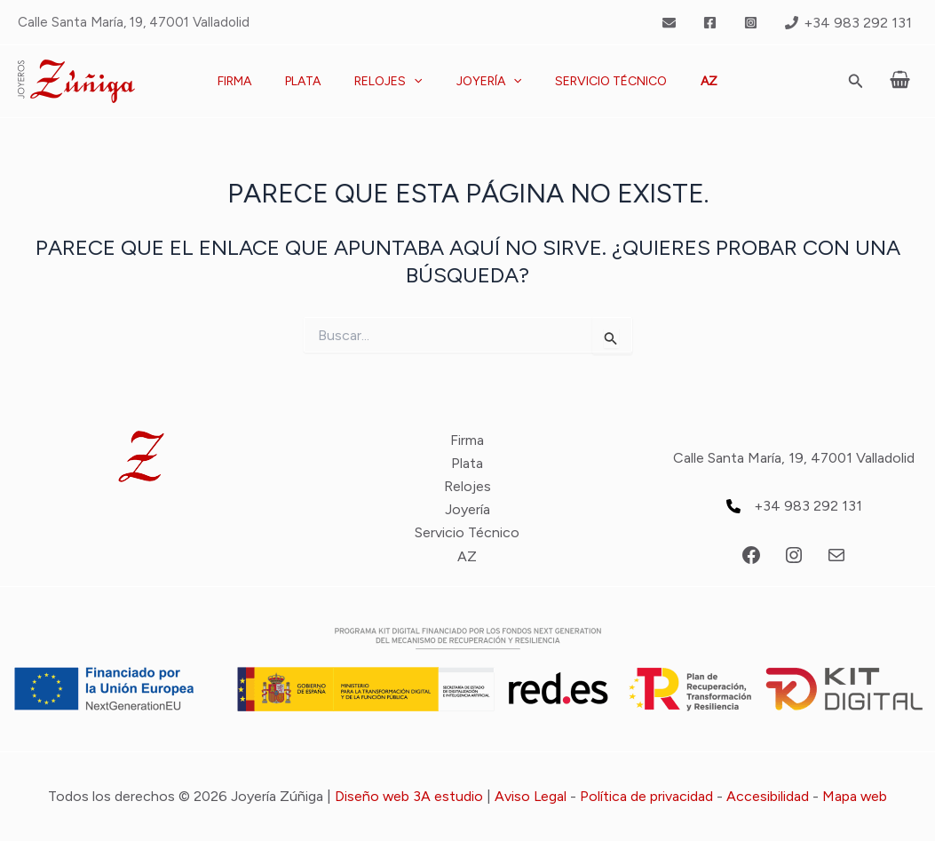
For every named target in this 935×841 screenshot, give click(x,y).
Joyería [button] (484, 81)
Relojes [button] (392, 81)
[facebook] (713, 22)
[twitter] (672, 22)
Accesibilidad (768, 796)
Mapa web (856, 796)
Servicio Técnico (598, 81)
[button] (418, 81)
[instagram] (753, 22)
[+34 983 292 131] (848, 23)
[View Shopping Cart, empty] (899, 81)
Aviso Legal (531, 796)
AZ (686, 81)
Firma (256, 81)
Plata (316, 81)
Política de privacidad (647, 796)
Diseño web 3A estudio (408, 796)
